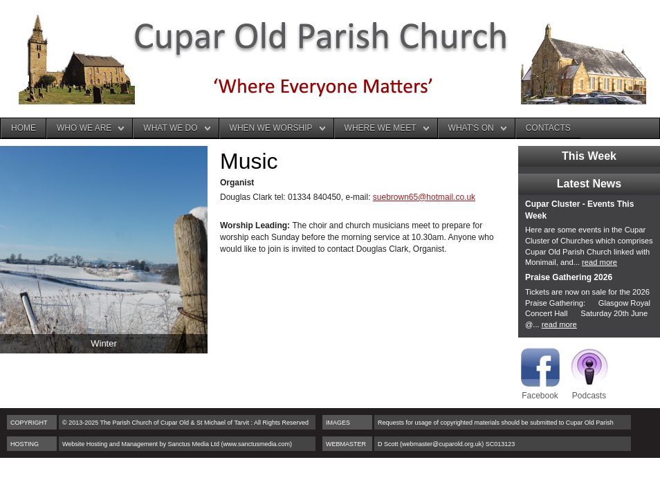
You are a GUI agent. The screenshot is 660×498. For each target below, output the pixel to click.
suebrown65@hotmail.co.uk (424, 197)
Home (23, 128)
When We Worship (271, 128)
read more (599, 262)
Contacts (548, 128)
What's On (471, 128)
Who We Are (84, 128)
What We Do (170, 128)
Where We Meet (380, 128)
